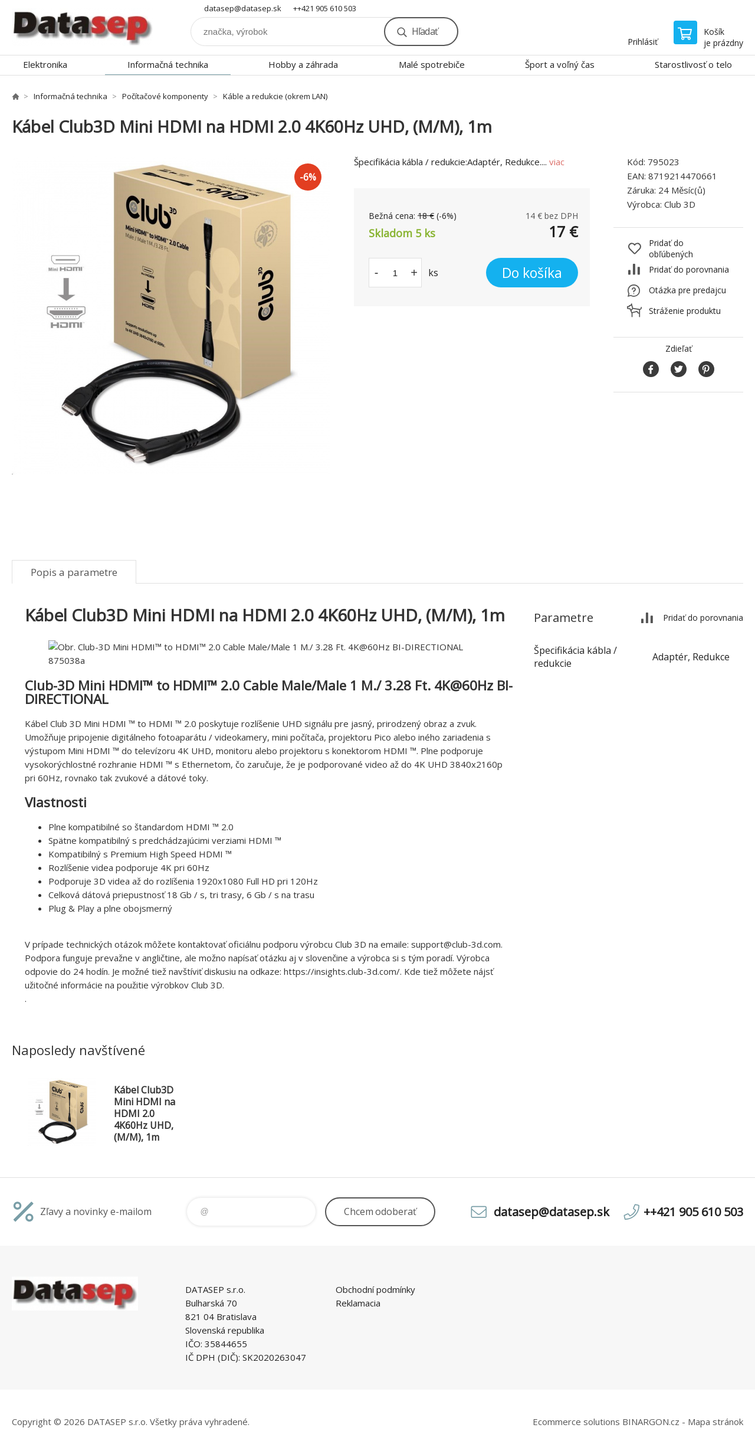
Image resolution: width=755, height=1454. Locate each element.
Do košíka (532, 272)
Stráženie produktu (685, 310)
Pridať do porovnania (689, 269)
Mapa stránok (715, 1421)
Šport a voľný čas (560, 64)
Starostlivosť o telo (693, 64)
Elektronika (45, 64)
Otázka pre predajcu (687, 290)
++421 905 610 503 (324, 8)
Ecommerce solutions (576, 1421)
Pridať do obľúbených (671, 248)
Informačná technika (167, 64)
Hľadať (425, 31)
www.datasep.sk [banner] (82, 27)
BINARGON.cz (651, 1421)
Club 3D (679, 204)
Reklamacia (358, 1303)
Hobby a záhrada (303, 64)
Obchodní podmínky (375, 1289)
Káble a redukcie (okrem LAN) (275, 96)
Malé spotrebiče (432, 64)
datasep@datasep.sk (242, 8)
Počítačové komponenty (165, 96)
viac (556, 162)
